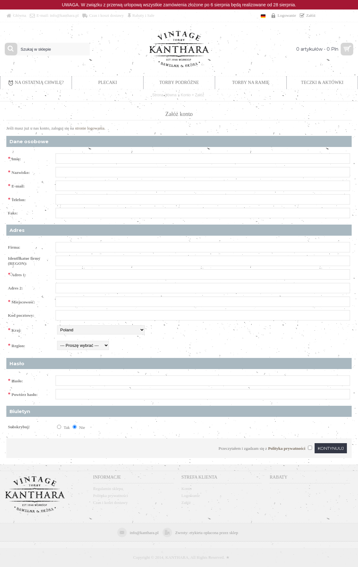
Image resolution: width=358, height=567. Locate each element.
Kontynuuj (331, 448)
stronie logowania (90, 128)
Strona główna (164, 95)
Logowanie (191, 495)
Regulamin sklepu (108, 488)
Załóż (199, 95)
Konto (186, 95)
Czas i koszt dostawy (110, 502)
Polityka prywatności (110, 495)
